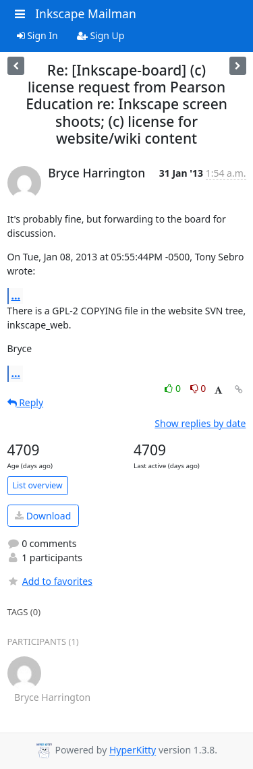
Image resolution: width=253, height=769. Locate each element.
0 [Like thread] (174, 388)
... (16, 295)
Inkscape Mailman (85, 13)
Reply (25, 402)
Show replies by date (200, 423)
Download (43, 515)
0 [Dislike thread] (198, 388)
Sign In (37, 35)
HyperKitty (132, 750)
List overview (38, 485)
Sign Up (101, 35)
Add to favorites (49, 581)
